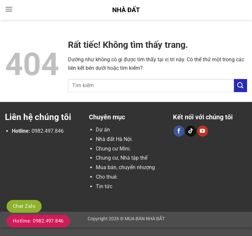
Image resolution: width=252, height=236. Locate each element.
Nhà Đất (126, 10)
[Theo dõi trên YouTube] (202, 131)
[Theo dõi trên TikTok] (190, 131)
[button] (9, 9)
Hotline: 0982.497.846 (38, 221)
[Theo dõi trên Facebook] (179, 131)
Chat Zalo (24, 206)
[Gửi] (240, 85)
